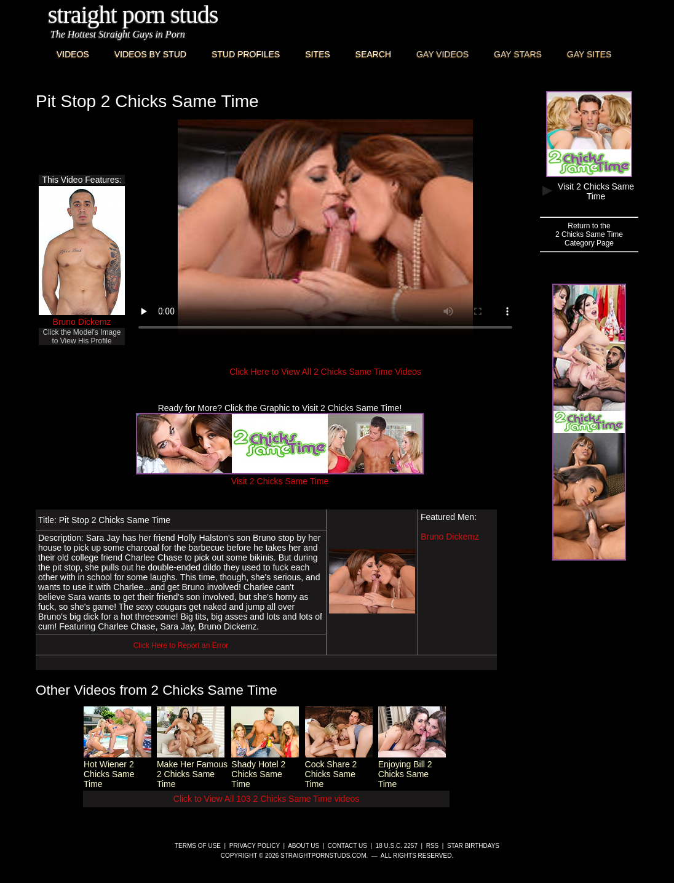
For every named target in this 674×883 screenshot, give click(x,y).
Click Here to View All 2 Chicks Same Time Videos (325, 372)
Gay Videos (442, 54)
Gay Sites (589, 54)
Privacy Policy (254, 845)
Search (373, 54)
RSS (432, 845)
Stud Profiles (246, 54)
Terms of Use (198, 845)
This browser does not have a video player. (325, 230)
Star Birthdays (473, 845)
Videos (73, 54)
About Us (303, 845)
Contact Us (347, 845)
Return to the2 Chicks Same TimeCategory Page (589, 234)
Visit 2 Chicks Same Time (280, 476)
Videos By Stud (150, 54)
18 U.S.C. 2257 (397, 845)
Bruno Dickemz (82, 322)
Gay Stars (518, 54)
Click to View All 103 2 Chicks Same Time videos (266, 799)
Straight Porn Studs (133, 14)
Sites (317, 54)
